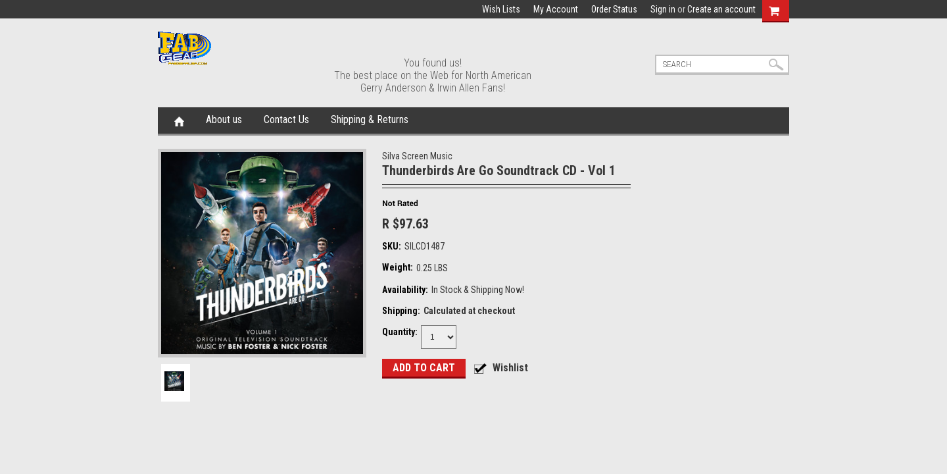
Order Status (614, 9)
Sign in (662, 9)
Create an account (721, 9)
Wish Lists (501, 9)
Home (179, 120)
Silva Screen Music (417, 156)
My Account (555, 9)
